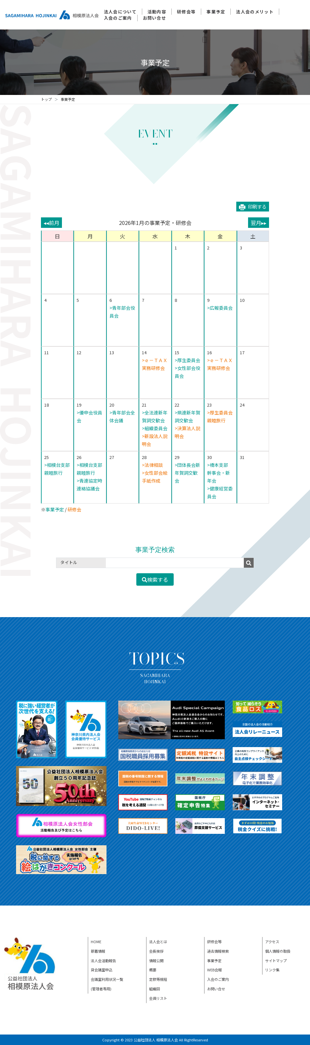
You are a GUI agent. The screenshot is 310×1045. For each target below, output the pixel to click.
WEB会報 (214, 969)
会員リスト (158, 998)
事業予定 (215, 12)
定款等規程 (158, 979)
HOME (96, 941)
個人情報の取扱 (277, 951)
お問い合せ (154, 18)
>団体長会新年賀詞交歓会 (187, 473)
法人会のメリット (254, 12)
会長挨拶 (156, 951)
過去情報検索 (218, 951)
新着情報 (98, 951)
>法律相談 (152, 465)
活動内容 (156, 12)
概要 (152, 969)
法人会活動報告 (103, 960)
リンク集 (272, 969)
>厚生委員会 (187, 360)
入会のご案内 (118, 18)
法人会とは (158, 941)
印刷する (252, 206)
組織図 (154, 988)
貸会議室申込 (101, 969)
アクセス (272, 941)
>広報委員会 (220, 307)
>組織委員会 (154, 428)
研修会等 (186, 12)
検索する (155, 579)
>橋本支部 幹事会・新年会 (220, 473)
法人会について (120, 12)
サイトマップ (276, 960)
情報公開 (156, 960)
